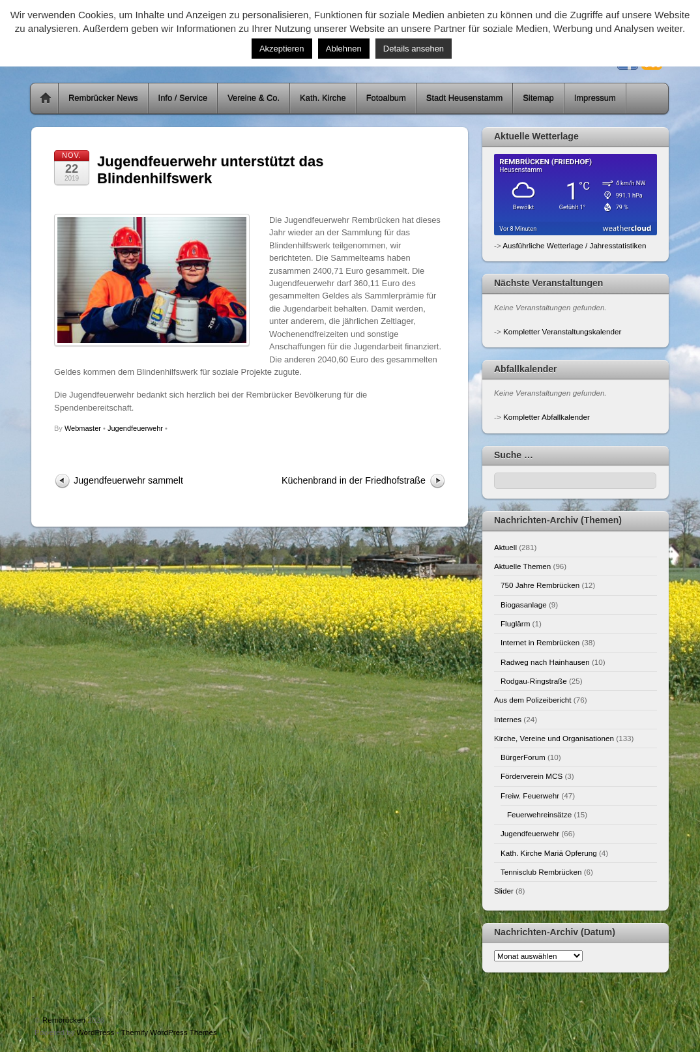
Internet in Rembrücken (540, 642)
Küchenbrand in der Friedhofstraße (354, 480)
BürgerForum (523, 757)
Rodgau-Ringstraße (534, 681)
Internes (507, 719)
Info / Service (183, 98)
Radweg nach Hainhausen (545, 662)
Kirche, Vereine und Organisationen (554, 738)
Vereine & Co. (253, 98)
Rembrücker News (103, 98)
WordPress (95, 1032)
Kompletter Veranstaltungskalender (562, 331)
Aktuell (505, 547)
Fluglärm (515, 623)
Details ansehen (413, 48)
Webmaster (83, 428)
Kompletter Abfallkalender (546, 417)
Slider (504, 890)
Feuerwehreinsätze (539, 814)
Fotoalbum (386, 98)
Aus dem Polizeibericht (533, 699)
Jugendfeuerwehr (135, 428)
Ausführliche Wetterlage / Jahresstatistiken (574, 245)
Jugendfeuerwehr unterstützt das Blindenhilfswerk (210, 169)
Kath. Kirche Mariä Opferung (549, 853)
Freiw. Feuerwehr (530, 795)
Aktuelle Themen (522, 566)
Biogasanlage (524, 604)
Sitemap (538, 98)
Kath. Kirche (323, 98)
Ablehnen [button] (344, 48)
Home (46, 98)
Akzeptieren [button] (281, 48)
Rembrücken (63, 1019)
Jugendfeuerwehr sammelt (128, 480)
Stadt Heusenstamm (464, 98)
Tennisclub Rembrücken (541, 872)
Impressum (595, 98)
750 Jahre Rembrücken (540, 585)
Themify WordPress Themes (169, 1032)
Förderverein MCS (531, 776)
